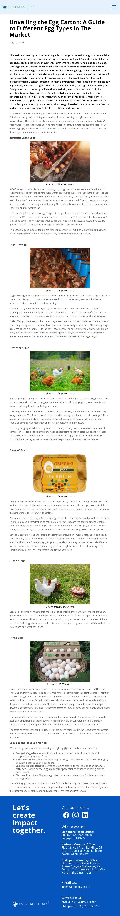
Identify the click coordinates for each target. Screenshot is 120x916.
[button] (114, 7)
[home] (17, 6)
